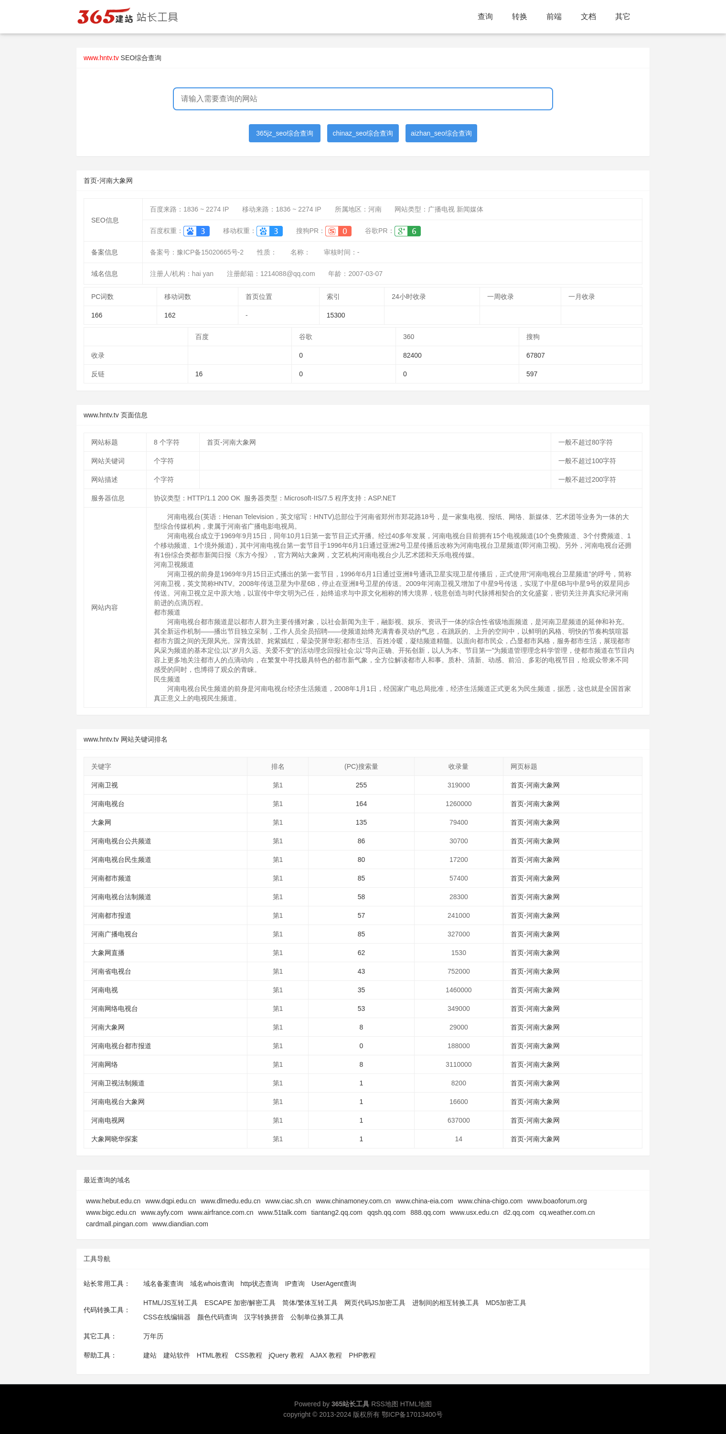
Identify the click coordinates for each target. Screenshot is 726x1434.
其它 (622, 16)
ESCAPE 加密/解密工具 (240, 1303)
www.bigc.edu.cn (111, 1212)
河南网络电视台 (114, 1008)
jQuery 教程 (285, 1355)
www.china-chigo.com (490, 1201)
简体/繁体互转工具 (310, 1303)
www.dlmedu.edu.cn (230, 1201)
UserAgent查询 (333, 1283)
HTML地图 (416, 1404)
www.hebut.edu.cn (113, 1201)
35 (361, 990)
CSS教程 (248, 1355)
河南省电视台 (111, 971)
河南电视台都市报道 (121, 1046)
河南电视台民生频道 (121, 859)
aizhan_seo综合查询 (441, 133)
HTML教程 (212, 1355)
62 (361, 952)
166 (96, 315)
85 (361, 878)
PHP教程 (362, 1355)
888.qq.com (427, 1212)
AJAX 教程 (326, 1355)
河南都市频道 (111, 878)
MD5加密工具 (506, 1303)
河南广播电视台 (114, 934)
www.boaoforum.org (557, 1201)
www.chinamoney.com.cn (353, 1201)
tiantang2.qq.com (337, 1212)
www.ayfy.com (162, 1212)
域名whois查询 (212, 1283)
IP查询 (295, 1283)
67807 (535, 355)
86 (361, 841)
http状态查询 (259, 1283)
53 (361, 1008)
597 (531, 374)
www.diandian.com (180, 1224)
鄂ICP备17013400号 (412, 1414)
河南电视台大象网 (118, 1101)
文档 (588, 16)
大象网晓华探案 (114, 1139)
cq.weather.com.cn (567, 1212)
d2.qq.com (518, 1212)
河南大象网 (108, 1027)
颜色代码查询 (217, 1317)
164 (361, 803)
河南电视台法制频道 (121, 897)
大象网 (101, 822)
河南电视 (104, 990)
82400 (412, 355)
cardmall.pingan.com (117, 1224)
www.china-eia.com (424, 1201)
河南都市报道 (111, 915)
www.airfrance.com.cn (221, 1212)
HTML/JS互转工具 (170, 1303)
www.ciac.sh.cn (288, 1201)
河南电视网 (108, 1120)
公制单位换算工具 (317, 1317)
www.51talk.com (282, 1212)
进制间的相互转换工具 (445, 1303)
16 (199, 374)
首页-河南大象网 (535, 785)
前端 (554, 16)
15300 (336, 315)
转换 (519, 16)
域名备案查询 (163, 1283)
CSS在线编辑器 (167, 1317)
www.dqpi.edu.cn (170, 1201)
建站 (150, 1355)
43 (361, 971)
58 (361, 897)
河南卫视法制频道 (118, 1083)
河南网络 (104, 1064)
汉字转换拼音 (264, 1317)
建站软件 (176, 1355)
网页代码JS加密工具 (375, 1303)
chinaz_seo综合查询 (363, 133)
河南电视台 (108, 803)
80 (361, 859)
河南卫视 (104, 785)
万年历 (153, 1336)
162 (169, 315)
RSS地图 (384, 1404)
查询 (485, 16)
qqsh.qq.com (386, 1212)
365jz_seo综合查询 (284, 133)
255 (361, 785)
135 (361, 822)
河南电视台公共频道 (121, 841)
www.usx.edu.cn (474, 1212)
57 (361, 915)
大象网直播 (108, 952)
